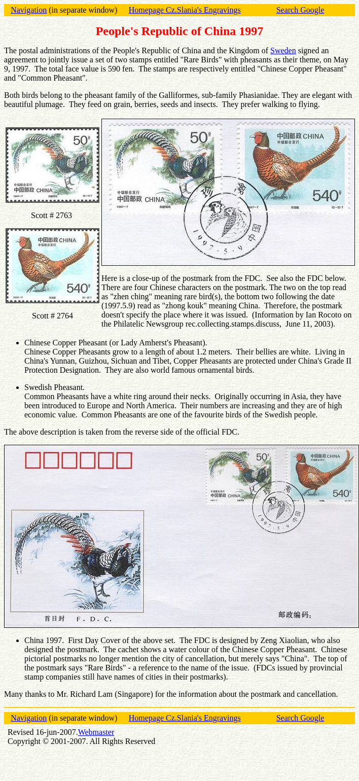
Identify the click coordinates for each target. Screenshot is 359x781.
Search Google (300, 10)
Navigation (29, 10)
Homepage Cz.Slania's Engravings (185, 10)
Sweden (283, 50)
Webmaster (96, 732)
